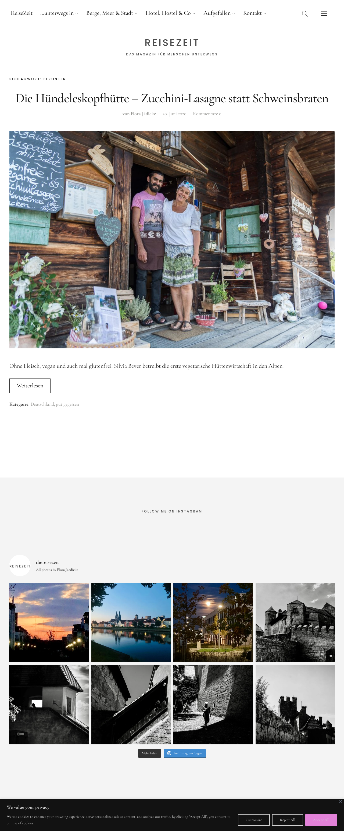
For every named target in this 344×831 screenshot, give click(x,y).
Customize (254, 820)
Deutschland (42, 404)
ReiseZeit (22, 12)
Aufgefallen (217, 12)
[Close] (340, 801)
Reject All (287, 820)
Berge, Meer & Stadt (109, 12)
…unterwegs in (57, 12)
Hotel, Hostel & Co (168, 12)
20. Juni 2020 (175, 113)
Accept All (321, 820)
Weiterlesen (30, 385)
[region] (172, 815)
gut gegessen (67, 404)
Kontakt (252, 12)
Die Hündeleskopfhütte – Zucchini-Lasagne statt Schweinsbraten (172, 98)
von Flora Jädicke (139, 113)
